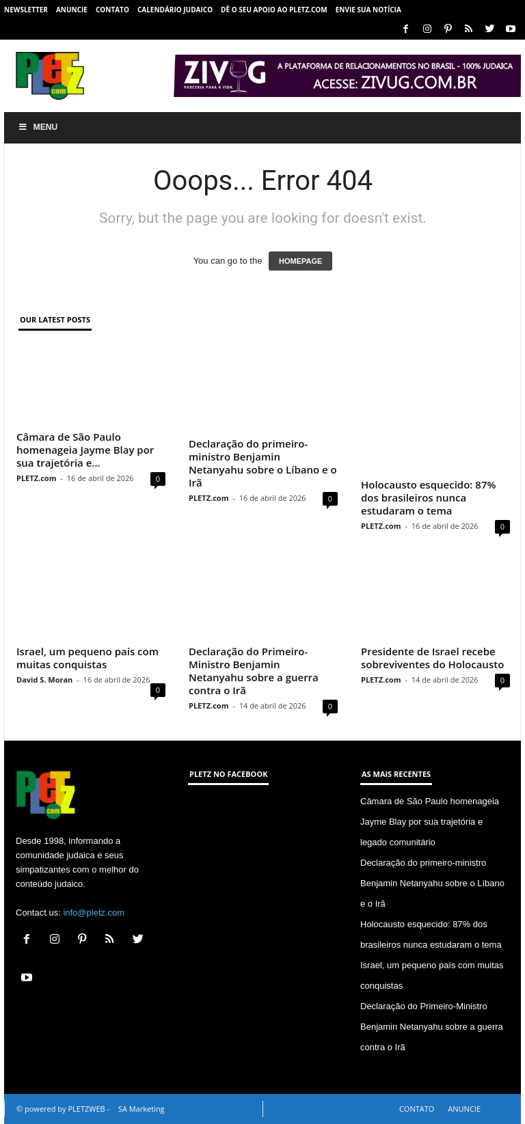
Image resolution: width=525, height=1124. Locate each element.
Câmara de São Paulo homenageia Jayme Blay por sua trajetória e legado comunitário (429, 821)
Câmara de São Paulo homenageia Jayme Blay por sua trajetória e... (85, 449)
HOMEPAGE (300, 261)
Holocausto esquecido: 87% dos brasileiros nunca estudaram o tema (428, 497)
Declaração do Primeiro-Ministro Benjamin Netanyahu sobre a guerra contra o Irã (254, 670)
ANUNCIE (72, 9)
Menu (37, 127)
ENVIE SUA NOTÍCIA (368, 9)
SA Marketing (141, 1109)
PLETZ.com (36, 478)
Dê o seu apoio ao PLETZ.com (274, 9)
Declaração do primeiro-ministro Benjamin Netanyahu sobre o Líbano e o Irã (263, 463)
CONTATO (112, 9)
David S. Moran (44, 679)
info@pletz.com (93, 912)
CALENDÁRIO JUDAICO (175, 9)
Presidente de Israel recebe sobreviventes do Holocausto (432, 657)
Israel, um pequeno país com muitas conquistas (87, 657)
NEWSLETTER (26, 9)
